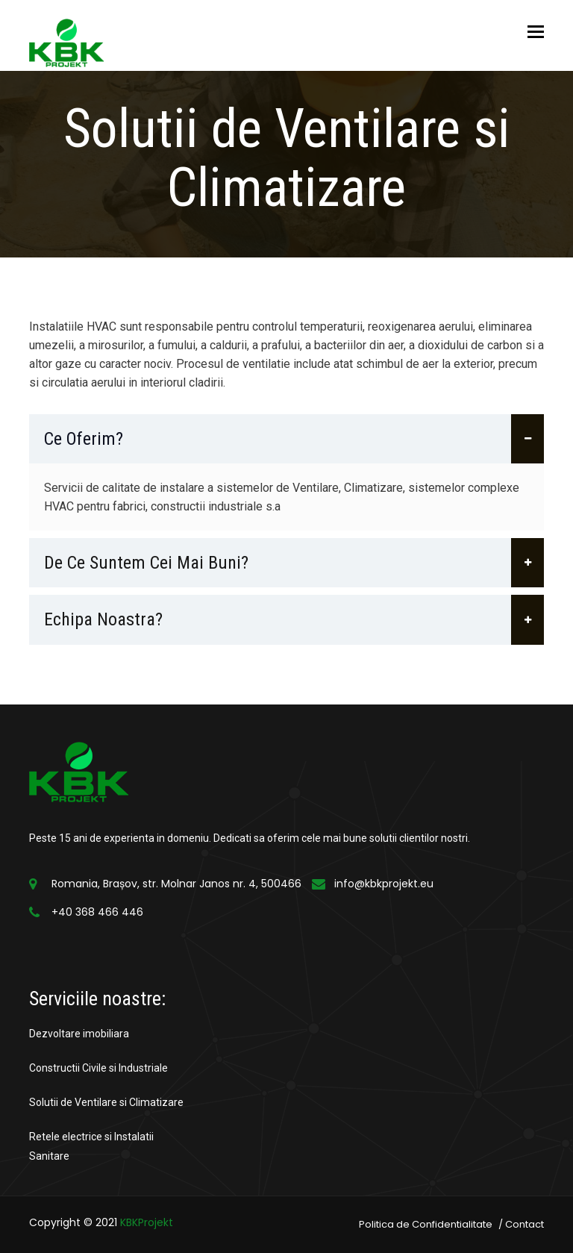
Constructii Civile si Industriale (98, 1068)
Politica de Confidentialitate (425, 1224)
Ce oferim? (294, 438)
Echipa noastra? (294, 619)
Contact (524, 1224)
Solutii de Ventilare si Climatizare (106, 1102)
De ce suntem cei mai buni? (294, 562)
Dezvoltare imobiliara (79, 1034)
